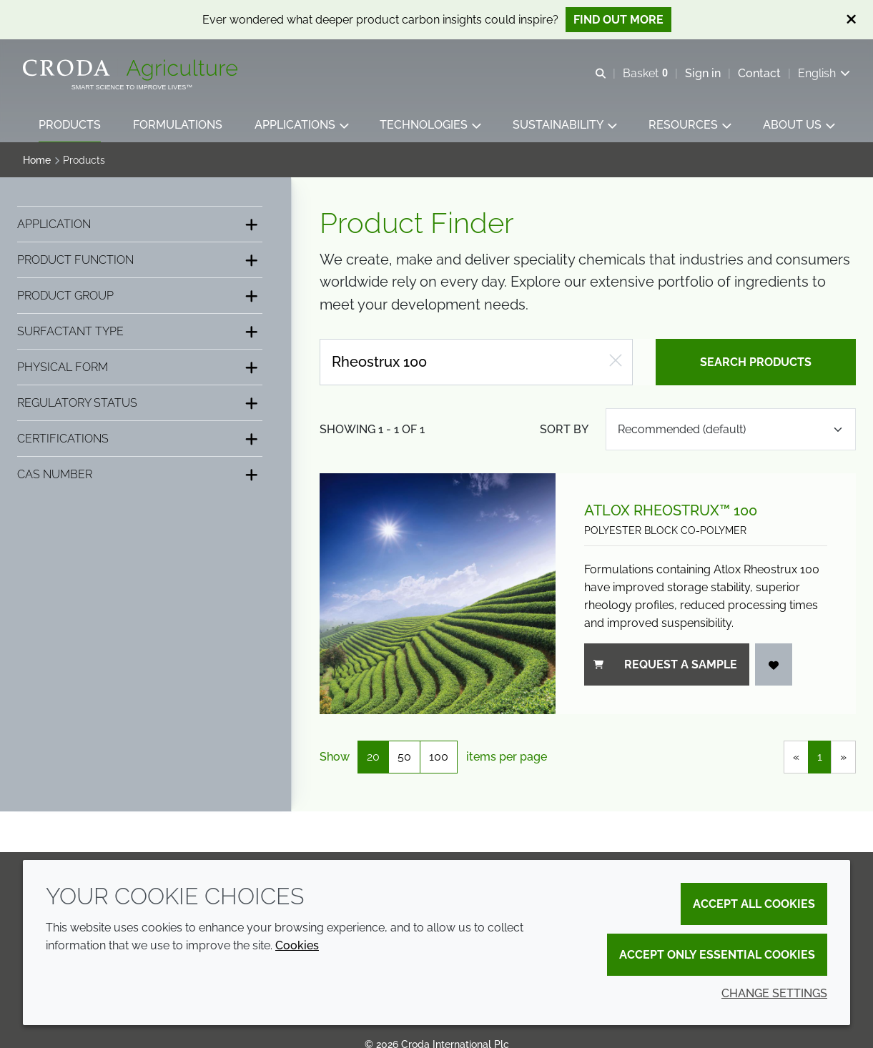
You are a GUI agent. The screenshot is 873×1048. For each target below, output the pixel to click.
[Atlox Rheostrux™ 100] (438, 595)
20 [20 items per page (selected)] (373, 758)
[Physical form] (139, 368)
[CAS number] (139, 475)
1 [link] (819, 758)
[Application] (139, 225)
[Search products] (476, 363)
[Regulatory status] (139, 404)
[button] (70, 125)
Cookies (297, 945)
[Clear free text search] (615, 363)
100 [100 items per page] (438, 758)
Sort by (564, 431)
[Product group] (139, 297)
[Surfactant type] (139, 332)
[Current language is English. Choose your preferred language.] (824, 73)
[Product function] (139, 261)
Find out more (618, 19)
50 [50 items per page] (404, 758)
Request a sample (665, 666)
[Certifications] (139, 440)
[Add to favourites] (773, 666)
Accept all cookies (754, 904)
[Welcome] (132, 70)
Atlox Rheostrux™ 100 (670, 511)
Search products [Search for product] (756, 363)
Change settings (774, 993)
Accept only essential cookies (717, 955)
